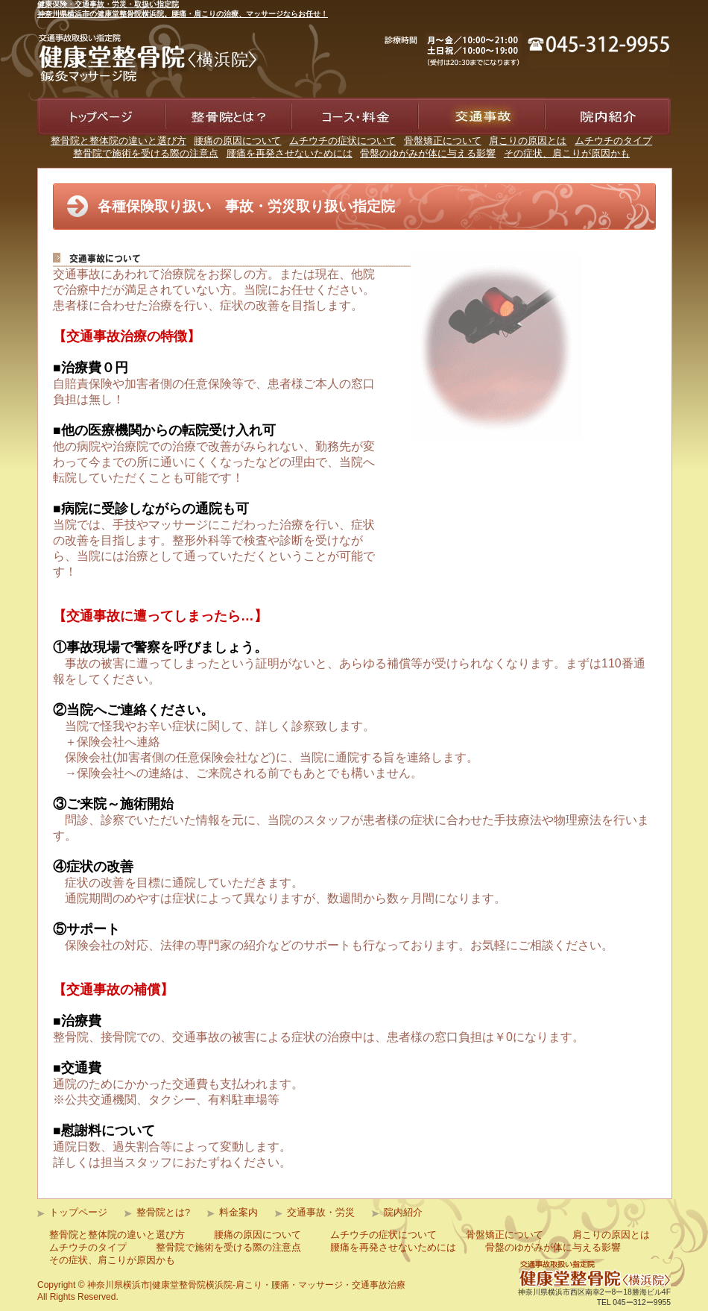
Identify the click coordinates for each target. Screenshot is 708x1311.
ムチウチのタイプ (613, 140)
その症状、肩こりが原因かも (567, 153)
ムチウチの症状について (342, 140)
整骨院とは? (163, 1212)
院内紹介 (568, 142)
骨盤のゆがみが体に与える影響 (428, 153)
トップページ (78, 1212)
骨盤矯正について (442, 140)
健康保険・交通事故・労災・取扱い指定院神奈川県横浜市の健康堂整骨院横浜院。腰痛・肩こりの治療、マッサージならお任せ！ (182, 9)
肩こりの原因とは (527, 140)
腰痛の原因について (237, 140)
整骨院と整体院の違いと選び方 (118, 140)
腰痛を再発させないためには (290, 153)
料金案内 (315, 142)
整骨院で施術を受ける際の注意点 (145, 153)
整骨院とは (194, 142)
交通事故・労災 (321, 1212)
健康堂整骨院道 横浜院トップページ (98, 150)
